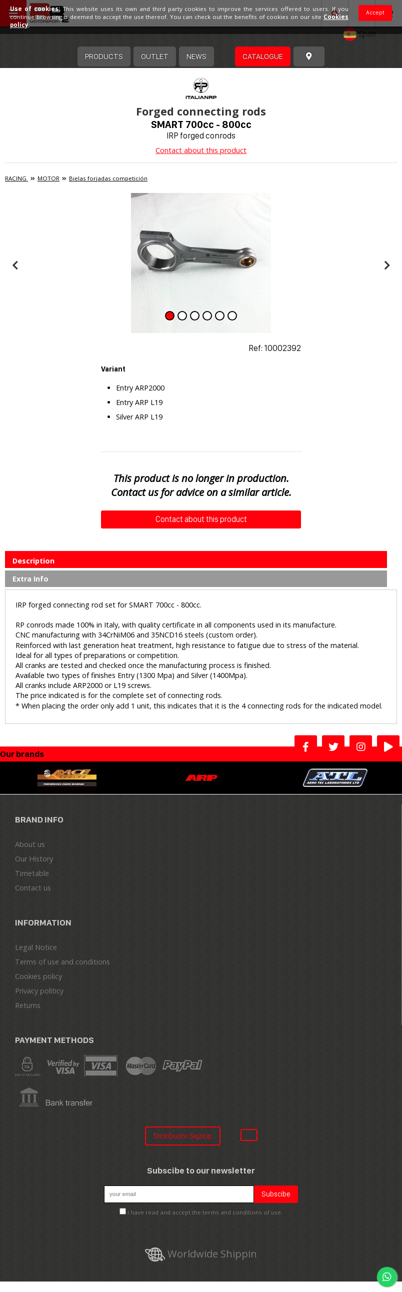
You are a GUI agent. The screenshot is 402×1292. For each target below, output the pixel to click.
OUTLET (154, 56)
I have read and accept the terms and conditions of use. (205, 1212)
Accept (375, 12)
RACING (16, 178)
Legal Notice (36, 947)
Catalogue (262, 56)
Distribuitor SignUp (183, 1136)
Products (104, 56)
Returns (27, 1005)
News (196, 56)
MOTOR (49, 178)
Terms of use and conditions (62, 961)
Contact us (33, 887)
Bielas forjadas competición (108, 178)
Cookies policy (38, 976)
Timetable (32, 873)
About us (30, 844)
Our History (34, 859)
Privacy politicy (39, 991)
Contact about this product (201, 150)
